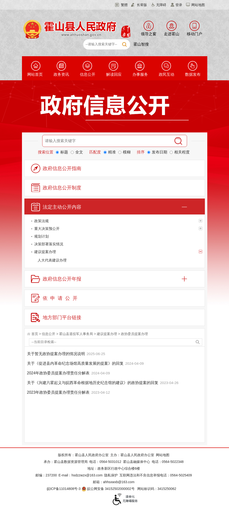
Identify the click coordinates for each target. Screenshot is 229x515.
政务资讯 (61, 74)
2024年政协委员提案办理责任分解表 (59, 373)
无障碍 (161, 5)
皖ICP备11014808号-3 (64, 489)
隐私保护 (111, 475)
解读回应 (114, 74)
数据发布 (193, 74)
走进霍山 (171, 34)
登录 (178, 5)
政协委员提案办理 (134, 334)
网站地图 (198, 5)
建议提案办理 (107, 334)
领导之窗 (148, 34)
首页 (34, 334)
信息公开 (87, 74)
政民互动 (166, 74)
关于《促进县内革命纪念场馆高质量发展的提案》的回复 (76, 363)
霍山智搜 (141, 44)
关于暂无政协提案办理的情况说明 (56, 354)
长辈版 (142, 5)
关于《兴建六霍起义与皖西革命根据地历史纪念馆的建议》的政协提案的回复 (93, 383)
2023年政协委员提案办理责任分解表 (59, 392)
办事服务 (140, 74)
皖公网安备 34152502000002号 (108, 489)
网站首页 (35, 74)
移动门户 (194, 34)
